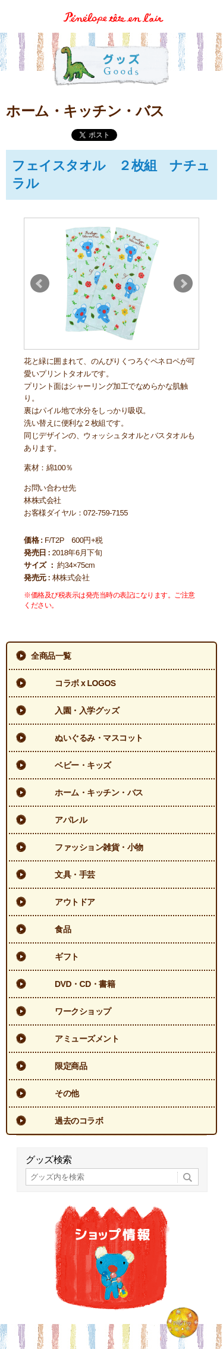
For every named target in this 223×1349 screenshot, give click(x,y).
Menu (209, 8)
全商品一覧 (51, 656)
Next (183, 283)
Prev (39, 283)
